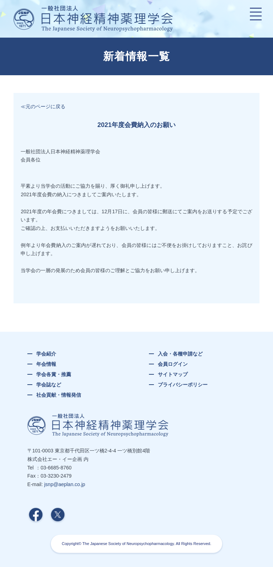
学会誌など (48, 384)
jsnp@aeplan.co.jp (64, 484)
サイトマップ (173, 374)
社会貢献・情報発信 (58, 394)
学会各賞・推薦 (53, 374)
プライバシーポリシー (183, 384)
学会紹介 (46, 353)
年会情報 (46, 364)
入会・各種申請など (180, 353)
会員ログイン (173, 364)
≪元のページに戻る (43, 106)
